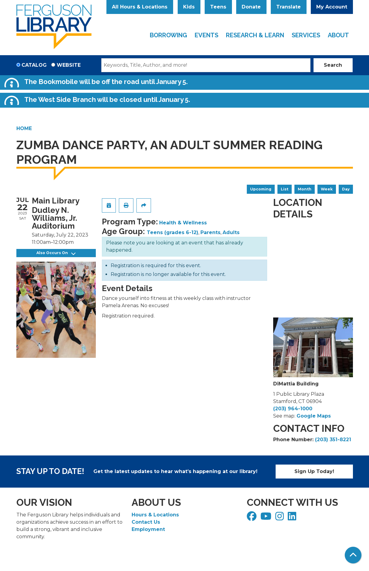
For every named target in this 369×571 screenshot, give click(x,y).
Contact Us (146, 522)
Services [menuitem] (306, 35)
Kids (189, 7)
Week (327, 189)
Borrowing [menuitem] (168, 35)
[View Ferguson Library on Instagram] (280, 518)
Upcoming (260, 189)
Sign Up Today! (314, 471)
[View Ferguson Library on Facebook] (252, 518)
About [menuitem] (338, 35)
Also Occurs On (55, 253)
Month (304, 189)
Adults (231, 232)
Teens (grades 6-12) (172, 232)
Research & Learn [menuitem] (255, 35)
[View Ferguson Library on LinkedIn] (293, 518)
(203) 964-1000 (292, 408)
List (284, 189)
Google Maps (314, 416)
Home (24, 128)
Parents (210, 232)
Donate (251, 7)
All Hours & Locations (139, 7)
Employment (148, 529)
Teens (218, 7)
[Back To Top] (353, 555)
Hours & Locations (155, 515)
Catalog (34, 65)
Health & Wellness (183, 223)
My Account (331, 7)
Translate (288, 7)
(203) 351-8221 (333, 439)
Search (333, 65)
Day (346, 189)
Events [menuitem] (206, 35)
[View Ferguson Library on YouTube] (266, 518)
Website (69, 65)
